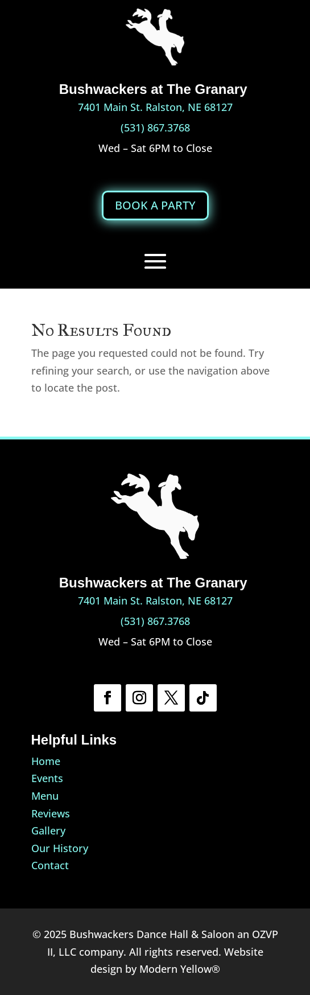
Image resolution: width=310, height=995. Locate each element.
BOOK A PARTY (155, 205)
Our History (59, 848)
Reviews (50, 813)
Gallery (48, 830)
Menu (45, 796)
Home (45, 761)
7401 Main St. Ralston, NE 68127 (155, 107)
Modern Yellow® (179, 969)
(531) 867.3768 (155, 127)
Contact (50, 865)
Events (47, 778)
